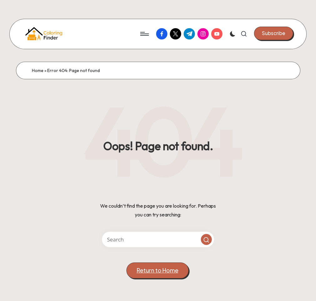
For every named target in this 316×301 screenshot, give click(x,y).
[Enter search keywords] (158, 239)
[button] (273, 33)
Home (37, 70)
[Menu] (144, 34)
